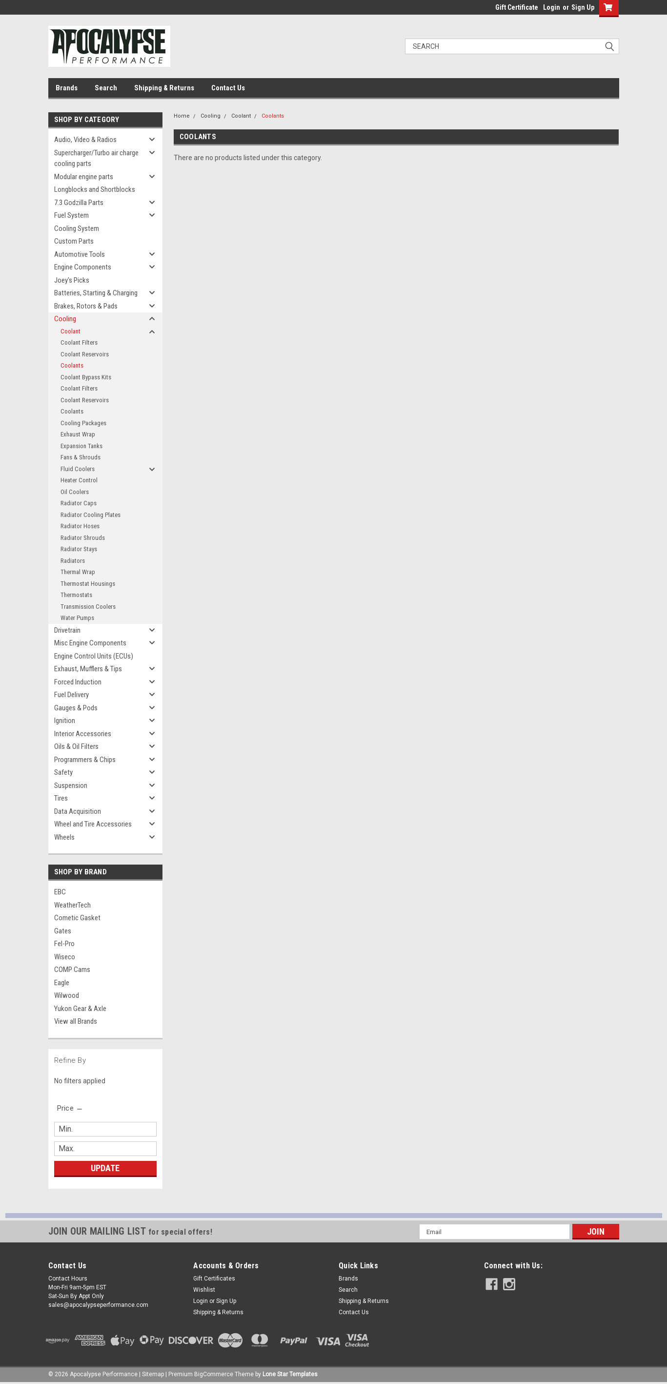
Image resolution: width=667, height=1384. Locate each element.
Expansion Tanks (81, 446)
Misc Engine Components (90, 643)
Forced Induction (77, 682)
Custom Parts (74, 241)
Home (182, 116)
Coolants (72, 365)
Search (106, 87)
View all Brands (75, 1021)
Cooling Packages (83, 423)
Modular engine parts (83, 176)
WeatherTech (72, 905)
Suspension (70, 785)
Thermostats (76, 595)
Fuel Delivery (71, 694)
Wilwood (66, 995)
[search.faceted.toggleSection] (70, 1108)
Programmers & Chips (85, 759)
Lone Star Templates (290, 1374)
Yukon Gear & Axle (80, 1008)
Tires (61, 798)
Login (551, 7)
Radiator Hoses (80, 526)
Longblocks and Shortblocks (94, 189)
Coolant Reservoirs (85, 354)
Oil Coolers (75, 492)
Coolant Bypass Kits (86, 377)
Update (105, 1168)
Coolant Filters (79, 342)
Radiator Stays (79, 549)
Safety (63, 772)
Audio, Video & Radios (85, 139)
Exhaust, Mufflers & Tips (88, 668)
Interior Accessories (82, 733)
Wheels (64, 837)
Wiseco (64, 956)
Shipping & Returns (164, 87)
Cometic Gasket (77, 917)
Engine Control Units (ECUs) (93, 656)
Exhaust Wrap (78, 434)
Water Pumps (77, 617)
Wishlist (204, 1289)
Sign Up (582, 7)
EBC (60, 892)
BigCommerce (213, 1374)
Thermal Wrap (78, 572)
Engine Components (82, 267)
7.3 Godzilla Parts (78, 202)
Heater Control (79, 480)
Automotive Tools (79, 254)
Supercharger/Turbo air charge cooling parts (96, 158)
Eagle (61, 982)
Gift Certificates (214, 1278)
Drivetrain (67, 630)
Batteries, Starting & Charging (96, 293)
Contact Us (228, 87)
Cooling (65, 318)
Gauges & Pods (76, 707)
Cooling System (76, 228)
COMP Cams (72, 969)
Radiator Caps (79, 503)
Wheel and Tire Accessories (93, 824)
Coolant (71, 331)
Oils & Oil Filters (76, 746)
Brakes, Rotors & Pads (86, 306)
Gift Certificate (516, 7)
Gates (62, 931)
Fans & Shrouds (81, 457)
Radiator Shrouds (83, 537)
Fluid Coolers (78, 469)
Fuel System (71, 215)
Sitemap (153, 1374)
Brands (67, 87)
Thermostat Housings (88, 583)
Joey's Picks (71, 280)
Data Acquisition (77, 811)
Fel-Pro (64, 943)
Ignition (64, 720)
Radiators (73, 560)
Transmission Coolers (88, 606)
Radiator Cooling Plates (91, 514)
